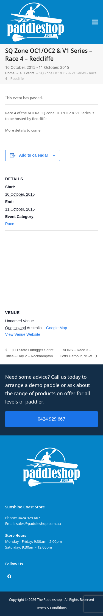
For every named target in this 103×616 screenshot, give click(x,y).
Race (9, 224)
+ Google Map (55, 328)
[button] (95, 22)
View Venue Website (22, 334)
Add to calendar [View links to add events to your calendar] (33, 155)
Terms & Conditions (52, 608)
